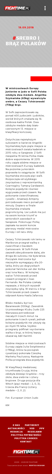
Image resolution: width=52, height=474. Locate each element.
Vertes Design (37, 465)
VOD (32, 428)
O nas (16, 425)
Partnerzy (32, 425)
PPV (41, 428)
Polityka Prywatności (26, 435)
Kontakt (26, 441)
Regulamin (35, 431)
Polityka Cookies (26, 438)
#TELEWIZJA (17, 8)
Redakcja (16, 431)
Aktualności (16, 428)
